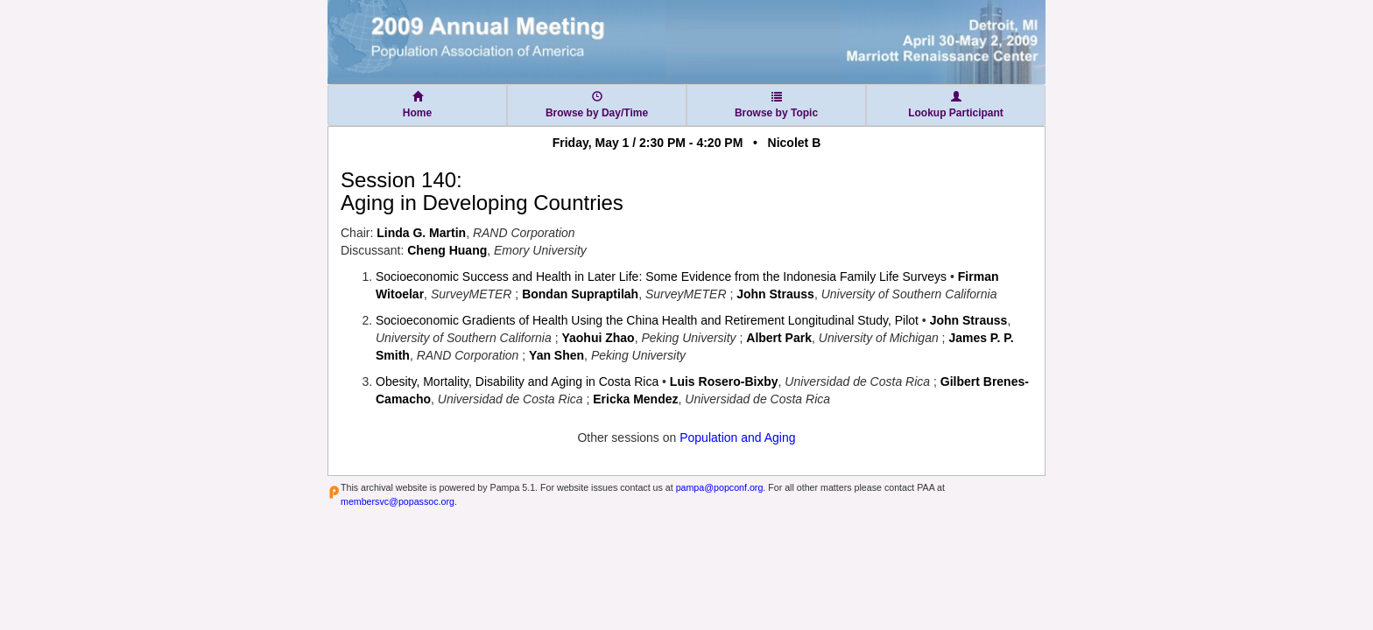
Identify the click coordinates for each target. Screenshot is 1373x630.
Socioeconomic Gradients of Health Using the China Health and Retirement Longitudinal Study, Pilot (647, 320)
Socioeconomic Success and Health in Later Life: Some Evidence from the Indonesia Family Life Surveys (661, 277)
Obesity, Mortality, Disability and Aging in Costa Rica (517, 381)
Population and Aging (737, 437)
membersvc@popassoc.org (397, 501)
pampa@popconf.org (720, 487)
